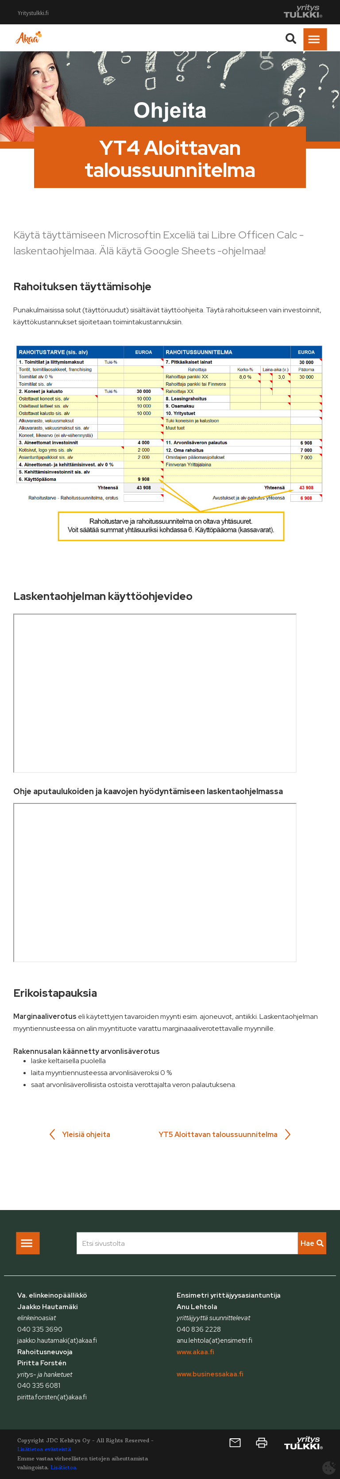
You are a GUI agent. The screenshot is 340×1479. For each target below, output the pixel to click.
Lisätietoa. (63, 1467)
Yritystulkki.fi (33, 13)
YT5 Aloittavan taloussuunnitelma (218, 1134)
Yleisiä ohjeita (86, 1134)
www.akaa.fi (195, 1352)
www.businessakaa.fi (210, 1374)
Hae (312, 1243)
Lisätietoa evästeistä (44, 1449)
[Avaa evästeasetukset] (329, 1468)
